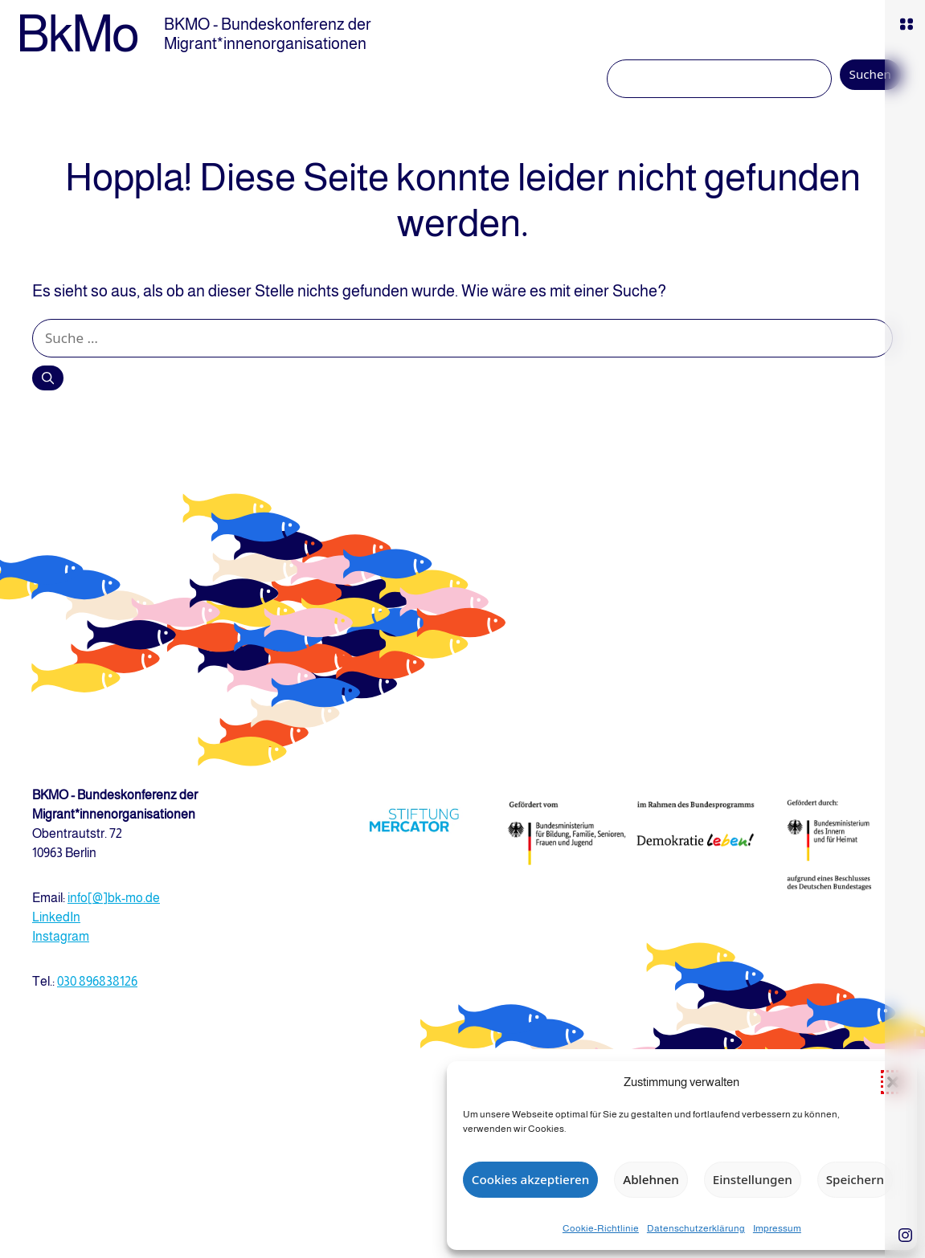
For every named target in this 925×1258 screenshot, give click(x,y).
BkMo (77, 33)
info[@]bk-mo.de (114, 898)
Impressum (777, 1228)
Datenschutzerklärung (696, 1228)
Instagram (60, 936)
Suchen (870, 74)
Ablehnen (650, 1179)
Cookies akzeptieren (530, 1179)
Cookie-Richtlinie (601, 1228)
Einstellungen (752, 1179)
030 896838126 (97, 981)
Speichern (855, 1179)
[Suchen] (47, 378)
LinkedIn (56, 917)
